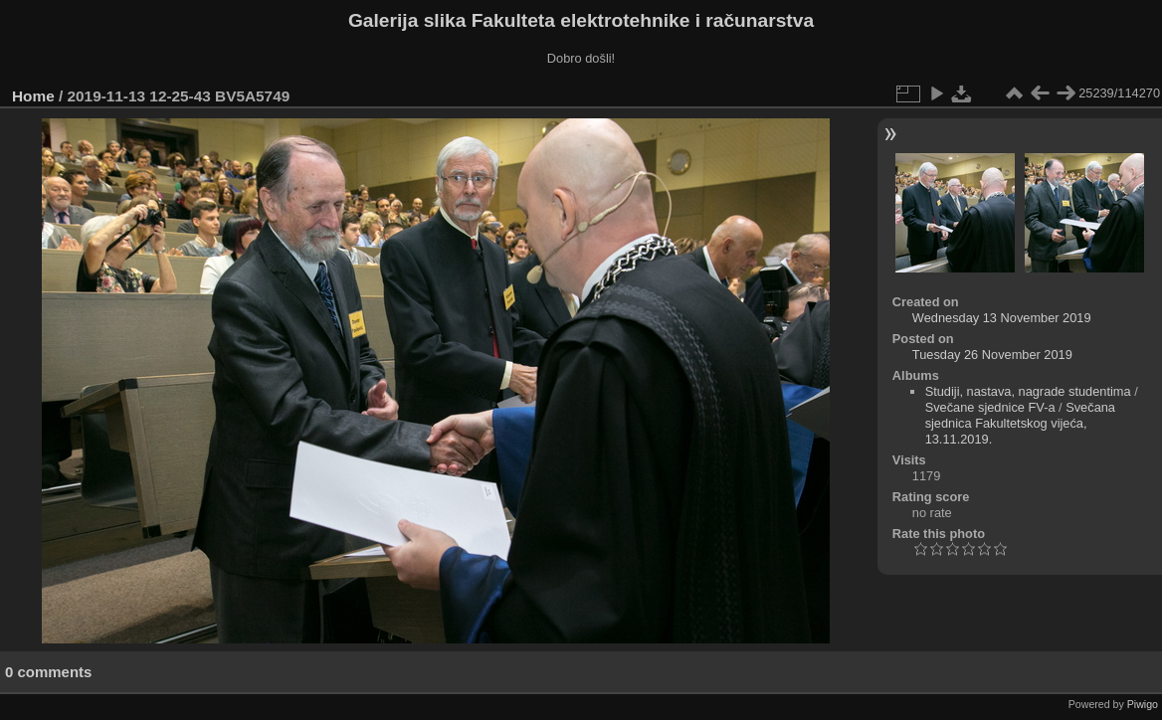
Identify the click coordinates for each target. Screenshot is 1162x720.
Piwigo (1142, 704)
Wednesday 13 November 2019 (1001, 317)
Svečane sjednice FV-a (990, 407)
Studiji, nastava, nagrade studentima (1028, 391)
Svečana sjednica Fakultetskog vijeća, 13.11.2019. (1020, 423)
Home (33, 96)
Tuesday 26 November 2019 (992, 354)
